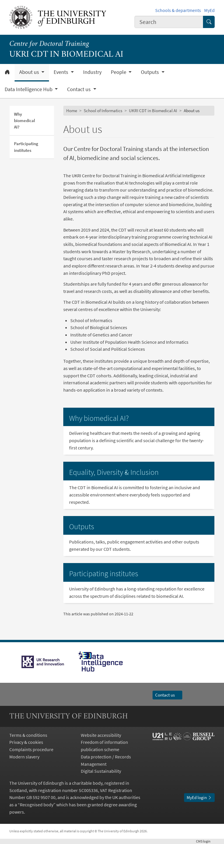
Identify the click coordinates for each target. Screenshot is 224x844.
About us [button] (29, 72)
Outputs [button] (150, 72)
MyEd (209, 10)
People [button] (119, 72)
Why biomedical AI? (24, 120)
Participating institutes (26, 147)
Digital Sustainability (101, 771)
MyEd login (199, 797)
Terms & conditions (28, 735)
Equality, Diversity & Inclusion (114, 472)
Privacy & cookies (26, 742)
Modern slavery (24, 757)
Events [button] (61, 72)
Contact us (167, 695)
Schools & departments (178, 10)
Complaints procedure (31, 749)
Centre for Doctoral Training (49, 44)
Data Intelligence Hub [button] (29, 89)
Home (71, 110)
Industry (92, 72)
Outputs (81, 526)
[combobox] (168, 22)
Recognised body (36, 804)
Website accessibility (101, 735)
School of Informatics (103, 110)
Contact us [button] (79, 89)
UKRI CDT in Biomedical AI (153, 110)
